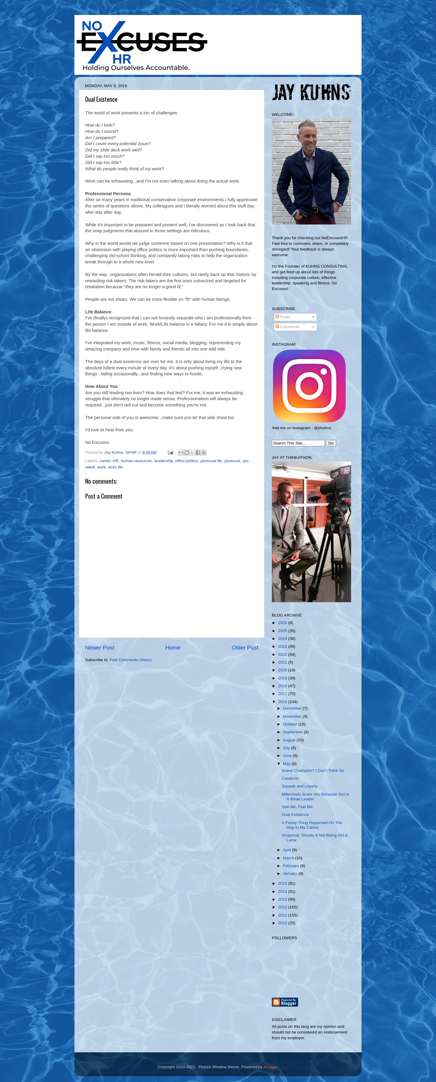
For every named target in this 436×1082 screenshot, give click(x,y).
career (105, 461)
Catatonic (290, 778)
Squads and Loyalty (300, 786)
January (290, 873)
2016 (283, 701)
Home (172, 647)
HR (116, 461)
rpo (246, 461)
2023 (283, 646)
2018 (283, 686)
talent (90, 467)
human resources (136, 461)
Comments (287, 326)
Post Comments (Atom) (131, 660)
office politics (186, 461)
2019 (283, 678)
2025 (283, 631)
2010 (283, 923)
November (293, 716)
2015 (283, 883)
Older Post (245, 647)
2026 (283, 622)
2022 (283, 654)
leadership (163, 461)
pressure (232, 461)
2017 (283, 693)
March (289, 858)
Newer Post (99, 647)
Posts (282, 317)
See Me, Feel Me (297, 807)
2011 (283, 915)
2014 (283, 891)
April (287, 850)
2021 (283, 662)
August (290, 740)
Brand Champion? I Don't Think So (313, 770)
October (290, 724)
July (287, 748)
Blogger (271, 1067)
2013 (283, 899)
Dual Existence (295, 814)
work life (115, 467)
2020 (283, 670)
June (288, 755)
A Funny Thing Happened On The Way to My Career (312, 825)
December (293, 708)
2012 (283, 907)
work (101, 467)
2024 (283, 638)
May (287, 763)
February (291, 866)
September (293, 732)
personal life (211, 461)
